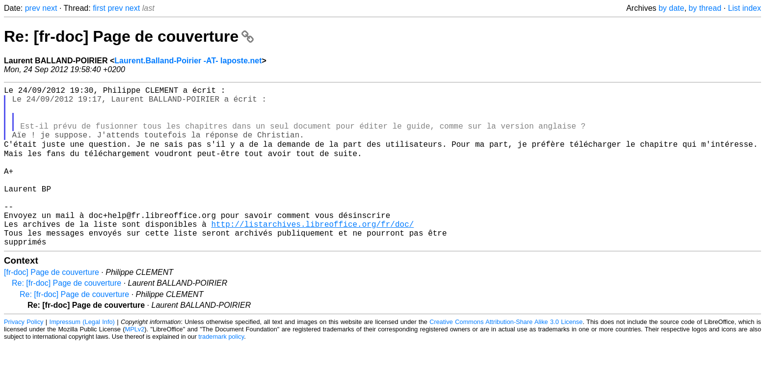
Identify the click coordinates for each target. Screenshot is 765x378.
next (49, 8)
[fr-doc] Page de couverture (51, 306)
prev (32, 8)
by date (671, 8)
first (99, 8)
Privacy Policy (23, 355)
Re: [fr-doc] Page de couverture (129, 36)
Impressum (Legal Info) (82, 355)
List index (744, 8)
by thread (704, 8)
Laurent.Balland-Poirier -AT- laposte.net (188, 60)
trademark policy (221, 370)
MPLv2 (135, 363)
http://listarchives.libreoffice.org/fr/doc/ (312, 253)
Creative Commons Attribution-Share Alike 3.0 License (505, 355)
